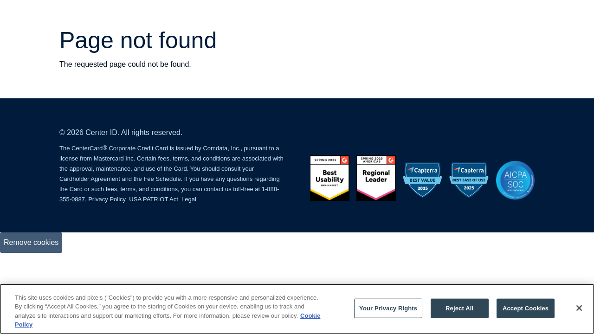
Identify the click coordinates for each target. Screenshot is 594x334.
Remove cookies (31, 242)
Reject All (459, 308)
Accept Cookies (526, 308)
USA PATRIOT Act (153, 199)
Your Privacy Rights (388, 308)
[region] (297, 309)
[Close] (579, 308)
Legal (188, 199)
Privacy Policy (107, 199)
